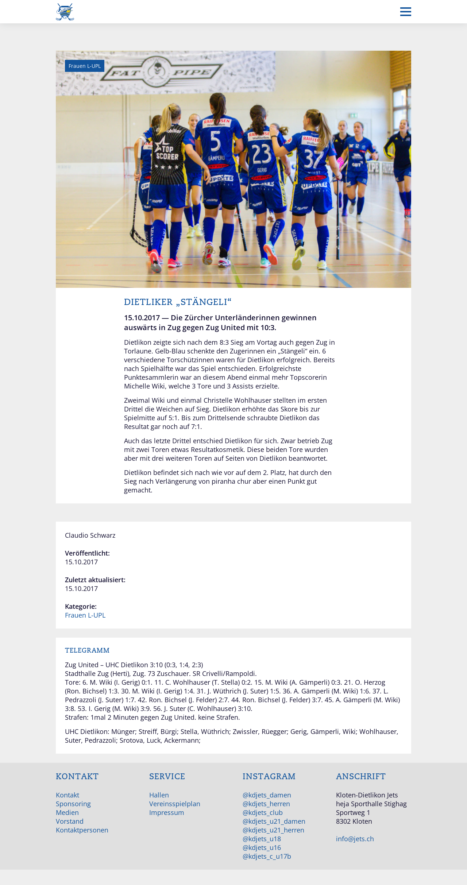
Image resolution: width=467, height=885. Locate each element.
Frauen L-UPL (85, 615)
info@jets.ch (355, 838)
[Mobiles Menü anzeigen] (405, 11)
